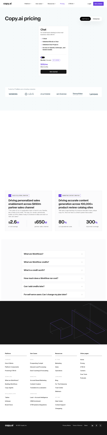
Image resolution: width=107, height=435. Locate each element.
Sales (57, 367)
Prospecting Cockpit (36, 363)
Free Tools (83, 374)
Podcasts (83, 378)
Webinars (58, 391)
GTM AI (82, 367)
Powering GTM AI (10, 370)
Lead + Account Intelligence (39, 397)
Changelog (58, 408)
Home (82, 359)
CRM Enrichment (35, 401)
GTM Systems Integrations (38, 405)
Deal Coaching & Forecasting (39, 370)
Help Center (59, 401)
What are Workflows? (12, 380)
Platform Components (12, 367)
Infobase (8, 401)
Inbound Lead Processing (38, 367)
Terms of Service (77, 425)
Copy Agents (9, 388)
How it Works (9, 363)
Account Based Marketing (38, 380)
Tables (7, 397)
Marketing (58, 363)
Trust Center (59, 388)
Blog (56, 380)
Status (86, 425)
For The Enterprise (61, 384)
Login (89, 4)
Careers (82, 370)
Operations (58, 370)
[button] (28, 3)
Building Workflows (11, 384)
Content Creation (35, 384)
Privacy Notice (67, 425)
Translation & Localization (38, 388)
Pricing (62, 4)
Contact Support (60, 405)
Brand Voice (9, 405)
